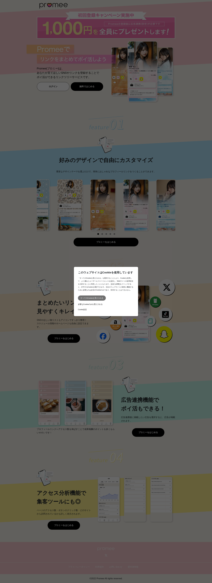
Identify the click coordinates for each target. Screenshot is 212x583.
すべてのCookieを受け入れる (91, 298)
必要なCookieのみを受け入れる (90, 304)
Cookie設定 (82, 310)
